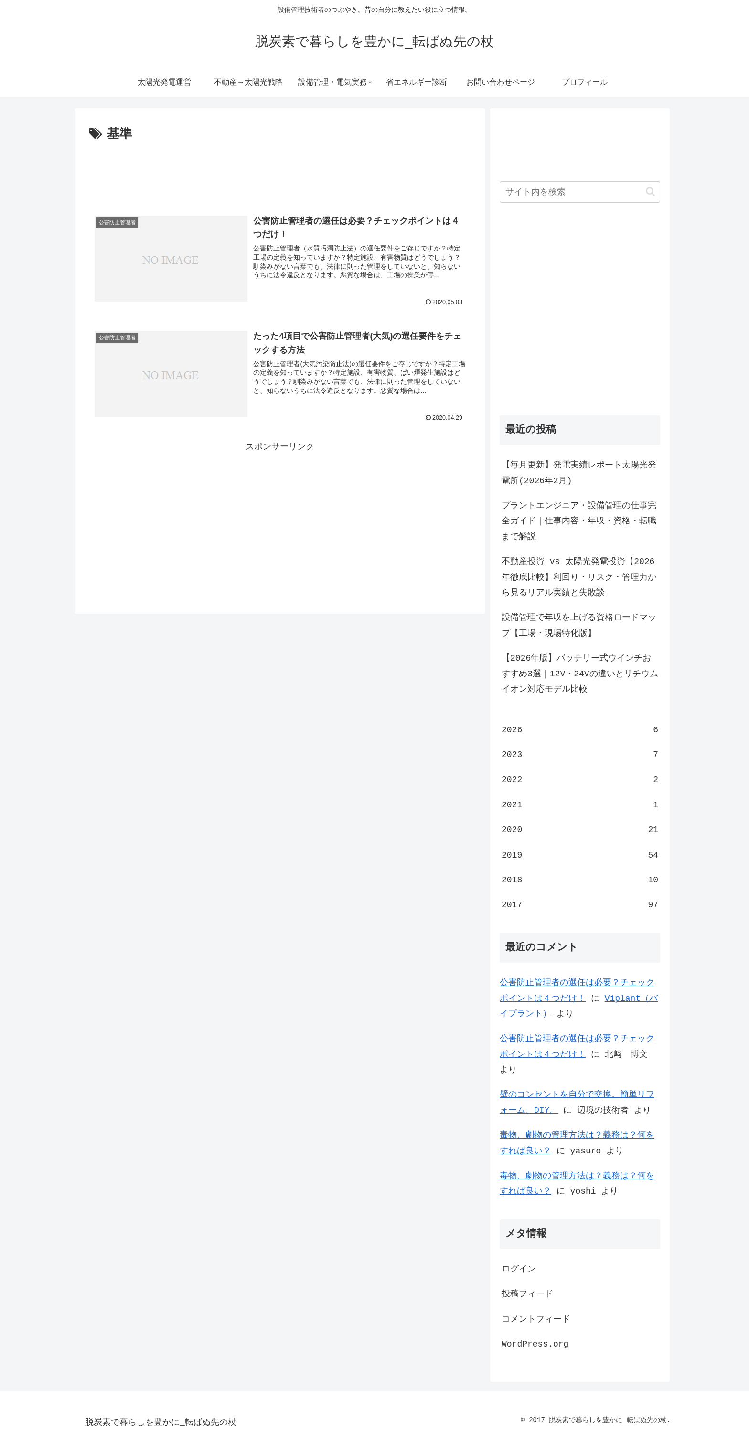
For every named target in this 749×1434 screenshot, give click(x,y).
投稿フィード (527, 1294)
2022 (580, 779)
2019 (580, 855)
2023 (580, 754)
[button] (650, 191)
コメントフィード (536, 1319)
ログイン (519, 1269)
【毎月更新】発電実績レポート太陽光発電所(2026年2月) (579, 472)
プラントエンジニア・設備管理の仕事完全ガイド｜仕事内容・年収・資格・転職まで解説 (579, 521)
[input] (580, 192)
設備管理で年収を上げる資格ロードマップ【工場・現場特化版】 (579, 625)
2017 (580, 905)
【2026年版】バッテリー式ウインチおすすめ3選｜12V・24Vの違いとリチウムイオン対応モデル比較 (580, 673)
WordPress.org (535, 1344)
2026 (580, 730)
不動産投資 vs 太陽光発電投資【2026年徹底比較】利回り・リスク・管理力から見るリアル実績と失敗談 (579, 577)
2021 (580, 805)
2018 (580, 880)
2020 (580, 829)
